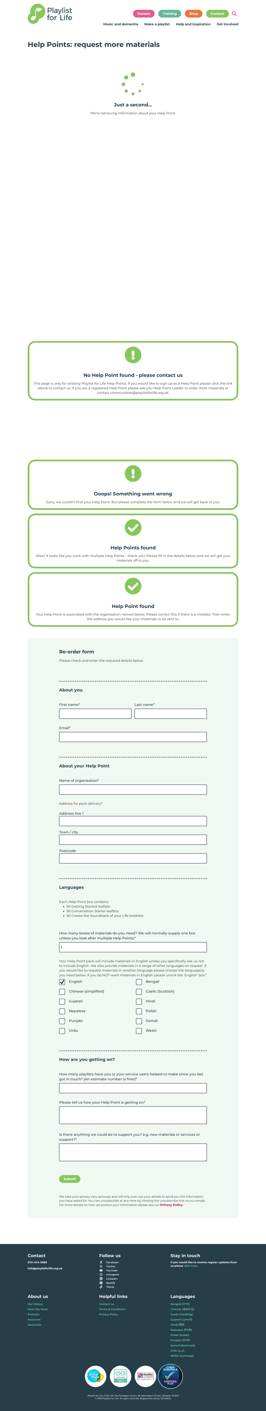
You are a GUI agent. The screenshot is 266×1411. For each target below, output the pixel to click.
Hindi (150, 1001)
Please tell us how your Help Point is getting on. (102, 1102)
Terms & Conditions (112, 1309)
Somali (152, 1020)
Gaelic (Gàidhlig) (181, 1314)
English (75, 981)
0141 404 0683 (37, 1262)
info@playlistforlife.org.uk (45, 1268)
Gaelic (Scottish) (160, 991)
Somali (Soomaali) (182, 1345)
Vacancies (34, 1324)
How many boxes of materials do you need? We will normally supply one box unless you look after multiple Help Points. (127, 935)
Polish (151, 1011)
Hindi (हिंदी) (177, 1324)
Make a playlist (157, 24)
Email (65, 728)
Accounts (34, 1319)
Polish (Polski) (179, 1335)
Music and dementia (120, 24)
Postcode (67, 850)
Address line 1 (71, 813)
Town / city (68, 832)
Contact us (106, 1304)
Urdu (73, 1030)
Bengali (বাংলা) (180, 1304)
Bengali (152, 981)
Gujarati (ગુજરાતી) (181, 1319)
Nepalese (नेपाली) (181, 1330)
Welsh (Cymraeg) (182, 1355)
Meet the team (38, 1309)
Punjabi (76, 1020)
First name (69, 704)
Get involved (227, 24)
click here (190, 1265)
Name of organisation (79, 780)
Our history (35, 1304)
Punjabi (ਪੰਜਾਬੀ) (180, 1340)
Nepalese (77, 1011)
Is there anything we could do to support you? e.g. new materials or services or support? (129, 1137)
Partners (33, 1314)
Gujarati (76, 1001)
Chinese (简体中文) (182, 1309)
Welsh (151, 1030)
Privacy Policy (108, 1314)
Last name (144, 704)
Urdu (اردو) (177, 1350)
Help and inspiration (193, 24)
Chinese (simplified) (86, 991)
